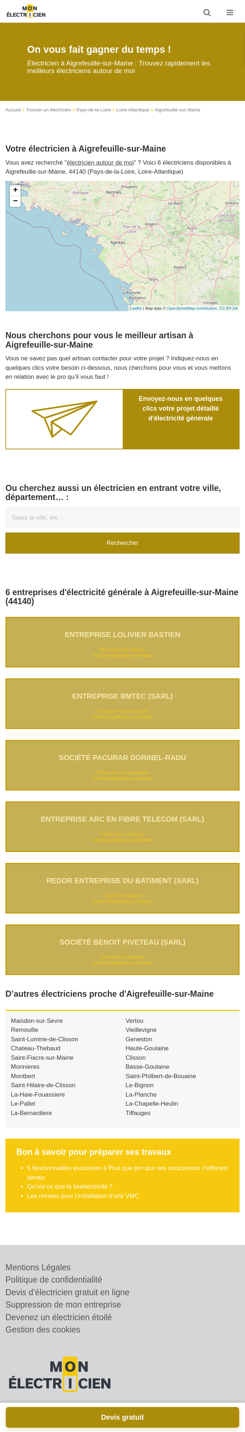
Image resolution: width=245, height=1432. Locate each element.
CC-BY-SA (228, 308)
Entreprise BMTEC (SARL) (122, 696)
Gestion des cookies (42, 1329)
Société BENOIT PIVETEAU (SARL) (123, 942)
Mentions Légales (38, 1267)
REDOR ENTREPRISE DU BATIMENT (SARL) (122, 881)
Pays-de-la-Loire (93, 110)
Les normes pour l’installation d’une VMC (83, 1195)
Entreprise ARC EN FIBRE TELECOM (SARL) (122, 819)
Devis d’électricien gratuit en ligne (67, 1292)
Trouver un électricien (48, 110)
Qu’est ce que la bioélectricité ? (70, 1186)
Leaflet (136, 308)
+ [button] (15, 190)
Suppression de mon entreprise (63, 1304)
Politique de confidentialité (53, 1279)
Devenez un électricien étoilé (58, 1317)
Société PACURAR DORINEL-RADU (122, 758)
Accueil (13, 110)
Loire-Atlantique (132, 110)
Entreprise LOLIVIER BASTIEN (122, 635)
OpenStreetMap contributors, (193, 308)
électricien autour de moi (100, 162)
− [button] (15, 201)
